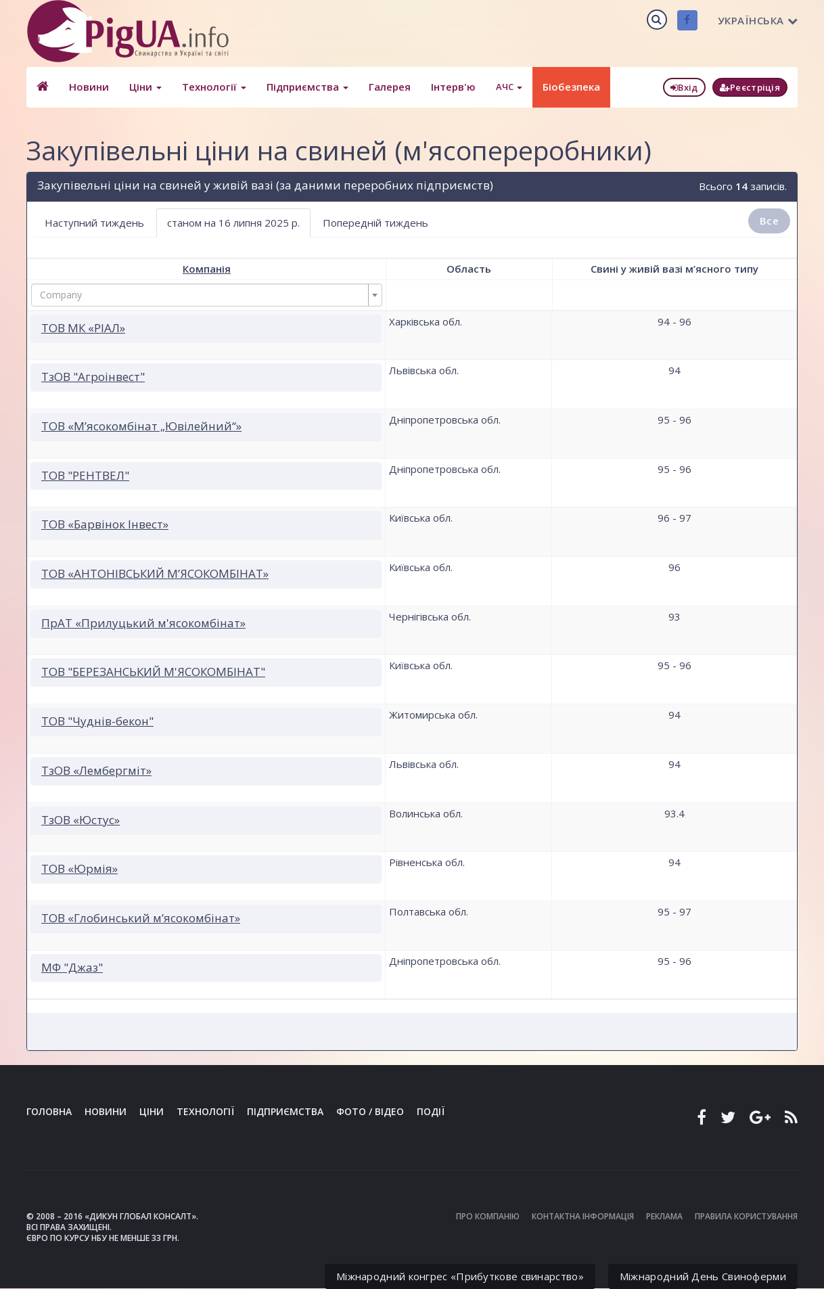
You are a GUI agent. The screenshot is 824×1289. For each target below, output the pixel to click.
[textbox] (202, 295)
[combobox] (206, 295)
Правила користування (746, 1216)
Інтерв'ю (453, 86)
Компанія (207, 268)
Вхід (684, 87)
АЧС (509, 87)
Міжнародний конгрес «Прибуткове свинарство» (460, 1276)
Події (430, 1111)
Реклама (664, 1216)
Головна (49, 1111)
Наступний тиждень (94, 222)
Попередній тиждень (375, 222)
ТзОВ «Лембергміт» (96, 770)
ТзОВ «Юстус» (80, 820)
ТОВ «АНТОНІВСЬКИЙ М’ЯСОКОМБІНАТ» (155, 573)
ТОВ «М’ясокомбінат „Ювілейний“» (141, 426)
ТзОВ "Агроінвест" (93, 376)
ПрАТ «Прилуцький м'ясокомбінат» (143, 623)
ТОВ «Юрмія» (79, 868)
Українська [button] (758, 20)
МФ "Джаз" (72, 967)
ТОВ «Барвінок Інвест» (104, 524)
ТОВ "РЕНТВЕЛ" (85, 475)
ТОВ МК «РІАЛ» (83, 328)
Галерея (390, 86)
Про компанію (488, 1216)
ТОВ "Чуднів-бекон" (97, 721)
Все (769, 220)
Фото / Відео (370, 1111)
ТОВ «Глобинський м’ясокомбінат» (140, 918)
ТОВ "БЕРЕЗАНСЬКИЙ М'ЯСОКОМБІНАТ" (153, 671)
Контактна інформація (583, 1216)
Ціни (145, 86)
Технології (214, 86)
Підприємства (307, 86)
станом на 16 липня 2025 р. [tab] (233, 222)
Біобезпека (571, 86)
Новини (89, 86)
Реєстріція (750, 87)
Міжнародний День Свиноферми (703, 1276)
